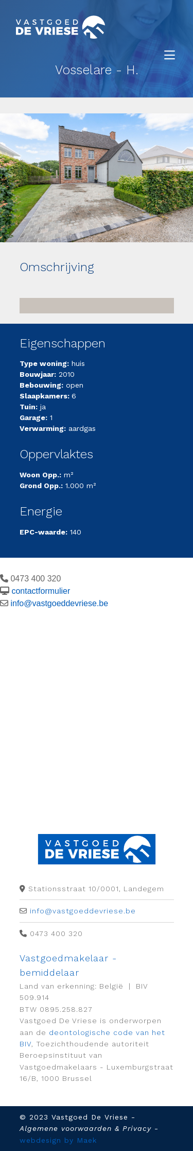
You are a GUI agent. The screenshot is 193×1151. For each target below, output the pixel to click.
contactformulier (40, 591)
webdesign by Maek (58, 1140)
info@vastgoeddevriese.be (59, 603)
